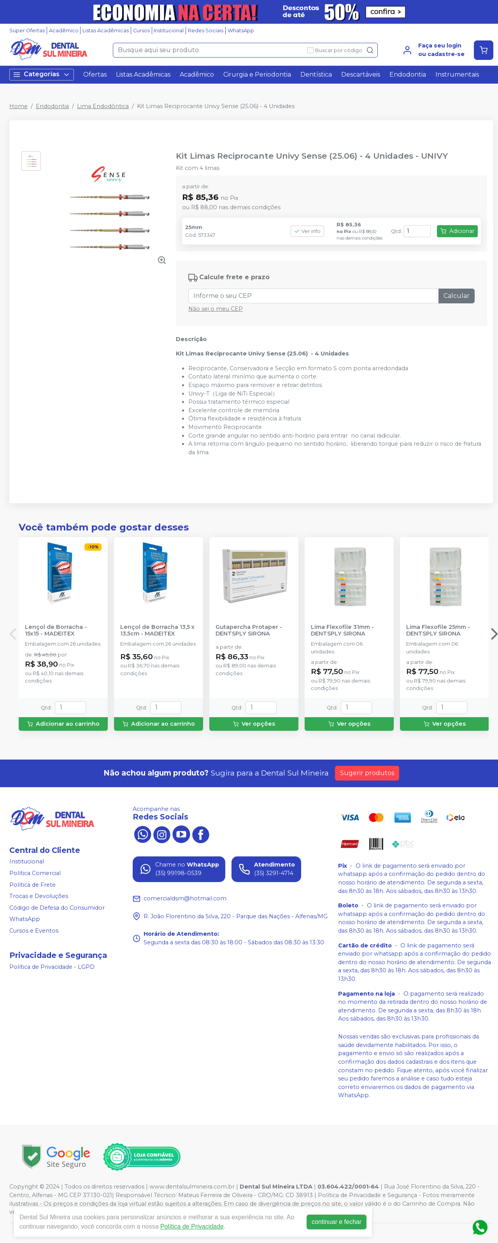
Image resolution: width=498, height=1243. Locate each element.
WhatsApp (241, 30)
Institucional (169, 30)
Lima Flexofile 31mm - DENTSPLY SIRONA (342, 630)
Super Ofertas (27, 30)
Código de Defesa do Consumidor (57, 907)
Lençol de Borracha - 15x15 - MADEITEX (56, 630)
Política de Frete (32, 884)
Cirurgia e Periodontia (257, 74)
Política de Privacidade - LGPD (52, 966)
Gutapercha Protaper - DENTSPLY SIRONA (249, 630)
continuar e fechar (336, 1221)
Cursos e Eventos (33, 930)
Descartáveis (360, 74)
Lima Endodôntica (103, 106)
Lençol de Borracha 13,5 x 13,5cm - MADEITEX (157, 630)
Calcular (457, 295)
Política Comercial (35, 873)
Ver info (307, 231)
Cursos (141, 30)
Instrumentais (457, 74)
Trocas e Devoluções (38, 896)
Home (18, 106)
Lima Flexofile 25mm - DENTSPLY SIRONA (438, 630)
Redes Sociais (205, 30)
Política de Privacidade (192, 1226)
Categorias (41, 74)
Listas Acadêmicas (105, 30)
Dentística (316, 74)
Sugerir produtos (367, 773)
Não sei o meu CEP (215, 308)
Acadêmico (64, 30)
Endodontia (407, 74)
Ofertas (95, 74)
